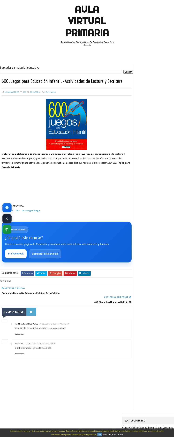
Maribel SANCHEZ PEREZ (26, 322)
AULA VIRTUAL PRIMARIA (87, 20)
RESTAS (130, 187)
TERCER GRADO (155, 199)
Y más (120, 434)
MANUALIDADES (133, 163)
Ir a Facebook (16, 261)
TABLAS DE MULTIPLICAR (154, 193)
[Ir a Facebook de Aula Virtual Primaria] (7, 207)
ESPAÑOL (154, 157)
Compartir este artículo (45, 261)
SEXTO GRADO (133, 193)
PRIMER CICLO (158, 169)
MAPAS (147, 163)
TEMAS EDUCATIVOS (136, 199)
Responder (19, 332)
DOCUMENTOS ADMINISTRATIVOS (142, 151)
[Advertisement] (19, 197)
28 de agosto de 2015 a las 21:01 (40, 342)
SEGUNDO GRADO (145, 187)
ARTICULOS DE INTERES (137, 145)
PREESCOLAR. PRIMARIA (137, 169)
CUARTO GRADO (159, 145)
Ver (18, 217)
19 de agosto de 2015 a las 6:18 (54, 322)
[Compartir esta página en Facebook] (7, 218)
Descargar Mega (31, 217)
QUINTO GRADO (151, 175)
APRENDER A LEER (150, 139)
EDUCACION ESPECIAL (136, 157)
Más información (109, 434)
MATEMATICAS (161, 163)
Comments (50, 99)
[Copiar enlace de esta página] (6, 229)
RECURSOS (35, 99)
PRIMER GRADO (133, 175)
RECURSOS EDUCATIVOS (151, 181)
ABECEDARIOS (133, 139)
